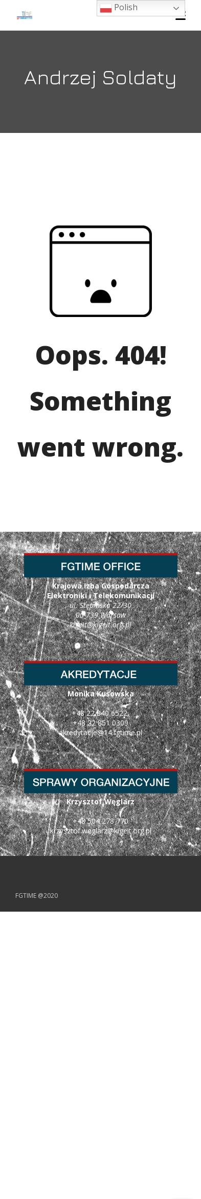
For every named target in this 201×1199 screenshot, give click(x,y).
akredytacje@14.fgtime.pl (100, 732)
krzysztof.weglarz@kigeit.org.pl (100, 830)
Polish (119, 8)
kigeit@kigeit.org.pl (100, 624)
